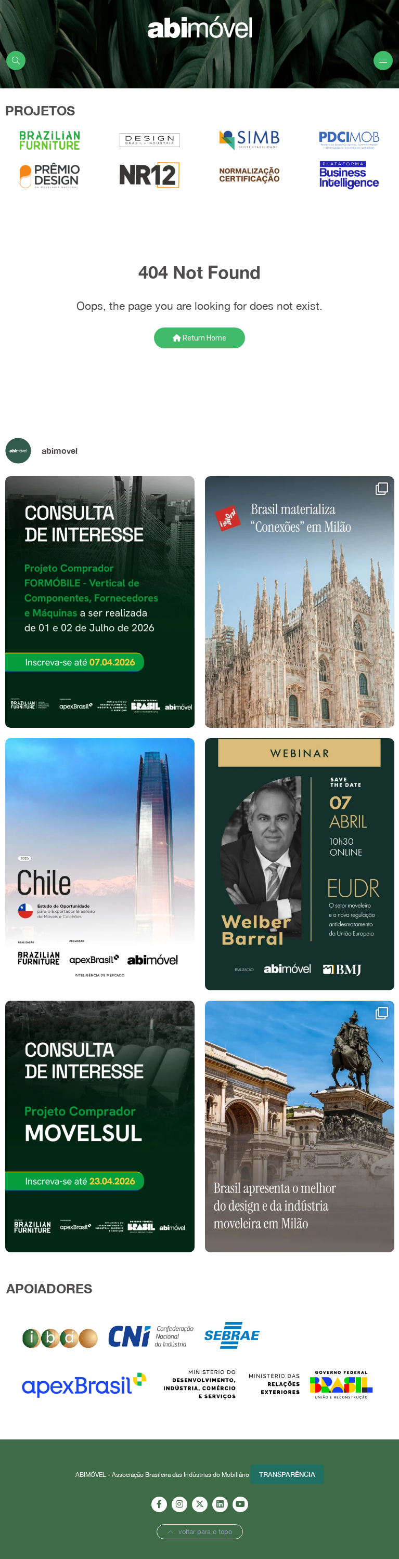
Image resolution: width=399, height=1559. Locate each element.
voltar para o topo (200, 1532)
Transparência (287, 1474)
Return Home (199, 338)
